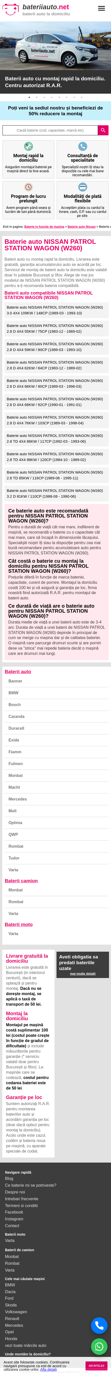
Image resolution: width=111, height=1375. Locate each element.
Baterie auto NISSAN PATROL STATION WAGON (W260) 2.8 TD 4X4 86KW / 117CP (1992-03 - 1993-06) (55, 438)
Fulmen (15, 764)
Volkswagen (16, 1311)
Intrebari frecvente (21, 1198)
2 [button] (36, 97)
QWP (13, 834)
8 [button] (81, 97)
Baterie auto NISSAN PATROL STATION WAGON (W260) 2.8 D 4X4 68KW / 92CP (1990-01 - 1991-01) (55, 402)
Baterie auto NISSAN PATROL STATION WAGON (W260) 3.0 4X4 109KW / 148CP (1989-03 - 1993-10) (55, 310)
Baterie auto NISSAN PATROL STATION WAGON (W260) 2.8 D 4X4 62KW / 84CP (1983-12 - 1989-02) (55, 365)
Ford (9, 1298)
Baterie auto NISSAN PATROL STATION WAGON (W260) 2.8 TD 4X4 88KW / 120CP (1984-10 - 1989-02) (55, 457)
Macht (14, 787)
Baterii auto (18, 671)
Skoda (11, 1305)
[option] (55, 57)
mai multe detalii (83, 974)
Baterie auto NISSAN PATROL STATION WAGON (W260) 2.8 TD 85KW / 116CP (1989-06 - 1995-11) (55, 475)
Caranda (16, 716)
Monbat (15, 775)
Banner (15, 681)
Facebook (14, 1212)
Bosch (14, 705)
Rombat (16, 846)
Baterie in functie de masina (44, 226)
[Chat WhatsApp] (99, 1346)
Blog (9, 1178)
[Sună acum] (99, 1325)
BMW (13, 693)
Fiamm (15, 752)
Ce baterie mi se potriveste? (30, 1185)
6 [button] (66, 97)
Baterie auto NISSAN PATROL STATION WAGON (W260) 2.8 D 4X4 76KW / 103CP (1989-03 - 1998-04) (55, 420)
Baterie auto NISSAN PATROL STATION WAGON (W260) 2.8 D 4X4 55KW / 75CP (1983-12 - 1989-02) (55, 328)
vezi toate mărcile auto (25, 1345)
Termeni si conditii (21, 1205)
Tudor (14, 858)
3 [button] (44, 97)
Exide (13, 740)
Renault (12, 1318)
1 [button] (29, 97)
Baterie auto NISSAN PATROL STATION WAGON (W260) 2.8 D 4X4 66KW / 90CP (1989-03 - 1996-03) (55, 383)
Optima (15, 823)
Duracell (16, 728)
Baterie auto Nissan (82, 226)
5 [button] (59, 97)
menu (101, 8)
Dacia (10, 1291)
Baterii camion (21, 880)
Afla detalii (48, 1369)
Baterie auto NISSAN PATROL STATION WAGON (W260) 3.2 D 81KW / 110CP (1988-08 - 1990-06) (55, 493)
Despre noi (15, 1192)
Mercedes (17, 799)
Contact (12, 1225)
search (103, 130)
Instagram (14, 1219)
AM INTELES (96, 1365)
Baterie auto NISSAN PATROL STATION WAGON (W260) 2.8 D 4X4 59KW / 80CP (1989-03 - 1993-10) (55, 347)
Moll (12, 811)
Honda (11, 1338)
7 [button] (74, 97)
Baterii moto (19, 924)
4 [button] (51, 97)
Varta (13, 870)
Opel (9, 1332)
